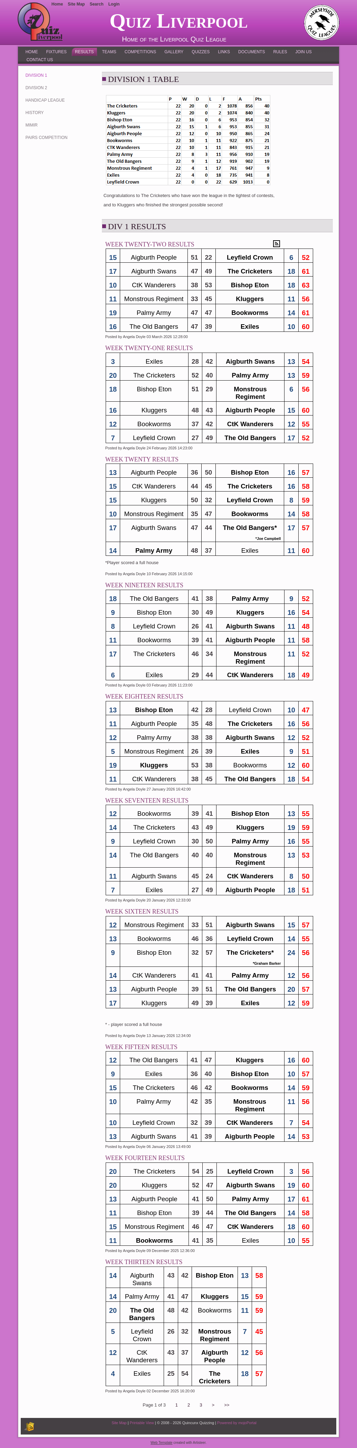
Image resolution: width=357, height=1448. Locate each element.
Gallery (173, 51)
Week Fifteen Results (141, 1047)
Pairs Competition (47, 137)
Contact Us (40, 59)
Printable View (142, 1423)
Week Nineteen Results (144, 585)
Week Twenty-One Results (149, 348)
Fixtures (56, 51)
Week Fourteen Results (145, 1158)
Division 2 (36, 87)
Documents (251, 51)
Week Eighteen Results (144, 696)
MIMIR (32, 125)
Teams (109, 51)
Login (114, 4)
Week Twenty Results (141, 459)
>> (226, 1405)
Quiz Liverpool (178, 20)
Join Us (303, 51)
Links (224, 51)
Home (32, 51)
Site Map (119, 1423)
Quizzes (201, 51)
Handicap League (45, 100)
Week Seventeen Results (147, 800)
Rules (280, 51)
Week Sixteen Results (141, 911)
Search (97, 4)
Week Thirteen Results (144, 1262)
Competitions (140, 51)
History (35, 112)
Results (84, 51)
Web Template (162, 1443)
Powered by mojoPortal (237, 1423)
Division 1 (36, 75)
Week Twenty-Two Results (149, 244)
